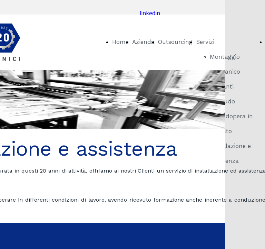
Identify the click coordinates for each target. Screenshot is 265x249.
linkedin (150, 13)
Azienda (143, 41)
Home (120, 41)
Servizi (205, 41)
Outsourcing (175, 41)
